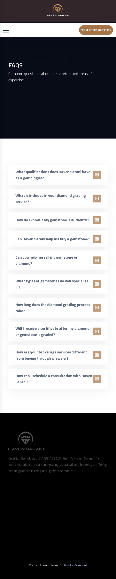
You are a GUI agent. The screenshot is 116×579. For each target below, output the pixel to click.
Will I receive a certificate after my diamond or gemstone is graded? (52, 333)
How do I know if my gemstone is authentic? (52, 222)
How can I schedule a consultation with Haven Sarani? (53, 380)
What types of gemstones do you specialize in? (51, 286)
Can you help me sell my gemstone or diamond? (46, 262)
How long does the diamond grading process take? (52, 309)
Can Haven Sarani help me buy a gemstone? (52, 241)
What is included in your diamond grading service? (50, 200)
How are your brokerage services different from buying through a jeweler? (51, 357)
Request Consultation (96, 30)
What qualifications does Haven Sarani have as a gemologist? (52, 176)
